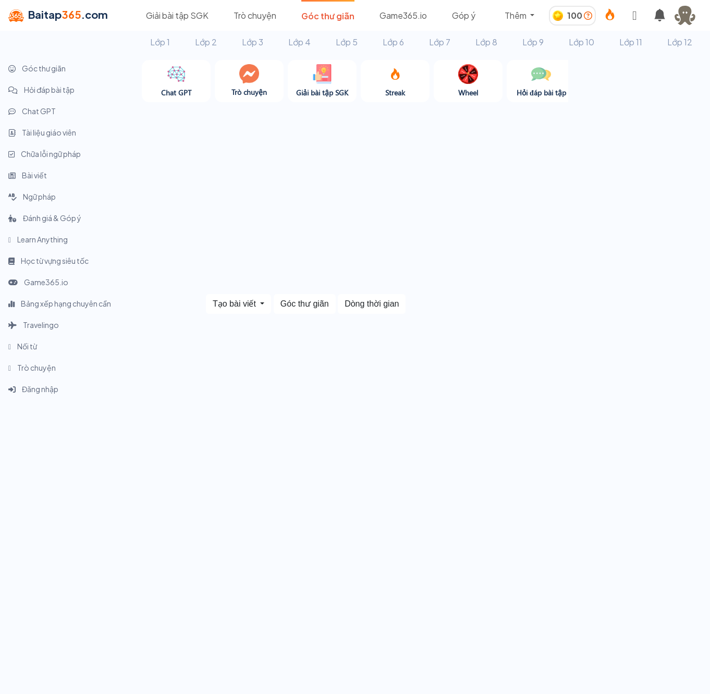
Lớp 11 (630, 41)
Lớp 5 (347, 41)
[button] (689, 15)
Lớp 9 (533, 41)
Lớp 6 (393, 41)
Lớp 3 (252, 41)
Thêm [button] (516, 15)
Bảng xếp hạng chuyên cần (59, 303)
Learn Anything (38, 239)
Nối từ (22, 346)
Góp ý (463, 15)
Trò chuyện (255, 15)
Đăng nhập (33, 389)
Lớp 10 (581, 41)
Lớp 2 (206, 41)
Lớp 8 (486, 41)
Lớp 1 (160, 41)
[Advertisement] (639, 216)
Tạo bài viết (235, 303)
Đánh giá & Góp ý (44, 218)
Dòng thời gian (372, 303)
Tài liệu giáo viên (42, 132)
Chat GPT (32, 111)
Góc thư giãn (327, 15)
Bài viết (27, 175)
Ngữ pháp (32, 196)
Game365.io (403, 15)
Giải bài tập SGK (177, 15)
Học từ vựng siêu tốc (48, 260)
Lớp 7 (439, 41)
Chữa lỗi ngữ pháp (44, 154)
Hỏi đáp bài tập (41, 89)
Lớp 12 (679, 41)
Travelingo (33, 325)
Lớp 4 (299, 41)
